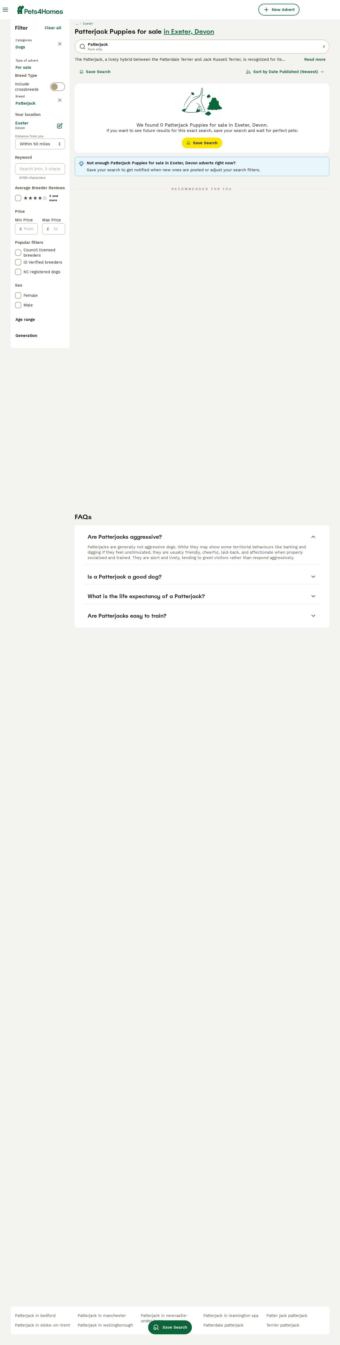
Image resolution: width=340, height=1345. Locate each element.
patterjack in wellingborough (105, 1325)
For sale (27, 170)
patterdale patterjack (223, 1325)
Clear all (53, 121)
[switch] (57, 217)
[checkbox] (18, 254)
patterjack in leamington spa (230, 1315)
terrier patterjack (282, 1325)
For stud (28, 195)
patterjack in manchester (102, 1315)
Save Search (95, 164)
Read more (315, 152)
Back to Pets (29, 132)
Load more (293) (45, 352)
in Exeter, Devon (189, 124)
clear (56, 229)
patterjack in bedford (35, 1315)
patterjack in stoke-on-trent (42, 1325)
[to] (57, 478)
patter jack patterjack (286, 1315)
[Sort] (285, 164)
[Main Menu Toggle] (5, 9)
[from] (30, 478)
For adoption (32, 183)
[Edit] (59, 375)
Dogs (21, 145)
